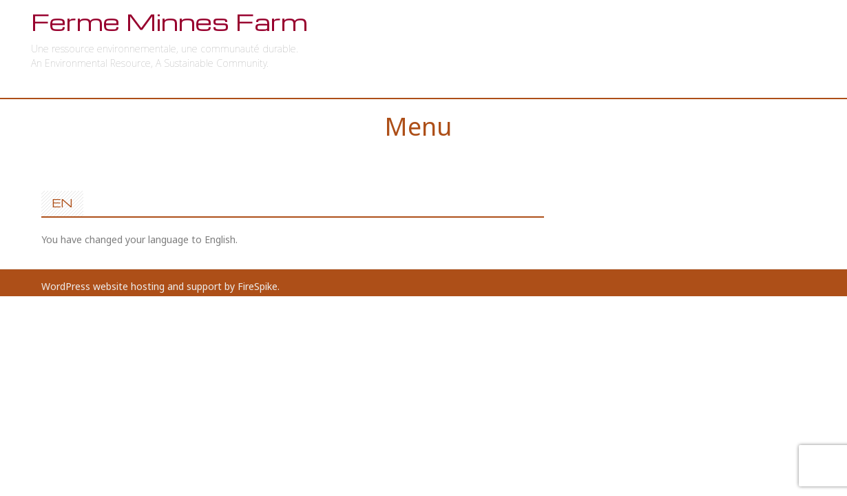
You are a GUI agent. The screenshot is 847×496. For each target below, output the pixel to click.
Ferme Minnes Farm (169, 22)
